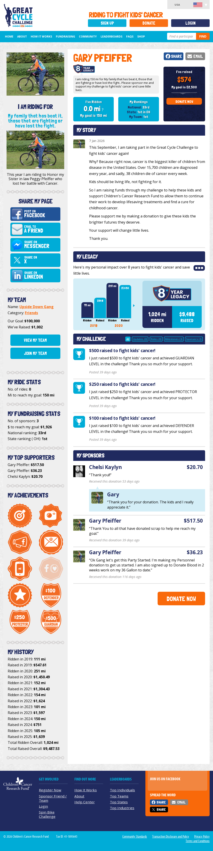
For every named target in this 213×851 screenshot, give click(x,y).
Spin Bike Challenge (47, 814)
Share (176, 56)
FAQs (129, 36)
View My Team (35, 340)
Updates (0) (140, 339)
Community (88, 36)
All (127, 339)
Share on (41, 245)
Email (198, 56)
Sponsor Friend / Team (53, 798)
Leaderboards (111, 36)
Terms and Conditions (198, 841)
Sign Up (107, 23)
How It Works (41, 36)
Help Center (84, 802)
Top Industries (122, 808)
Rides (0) (156, 339)
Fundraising (65, 36)
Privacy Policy (202, 836)
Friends (31, 312)
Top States (119, 802)
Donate (148, 23)
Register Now (50, 790)
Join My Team (35, 353)
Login (190, 23)
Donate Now (184, 101)
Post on (41, 214)
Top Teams (119, 796)
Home (9, 36)
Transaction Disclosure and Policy (170, 836)
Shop (141, 36)
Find (202, 36)
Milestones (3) (173, 339)
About (22, 36)
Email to (41, 229)
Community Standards (134, 836)
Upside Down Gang (36, 306)
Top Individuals (122, 790)
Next (135, 305)
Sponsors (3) (194, 339)
